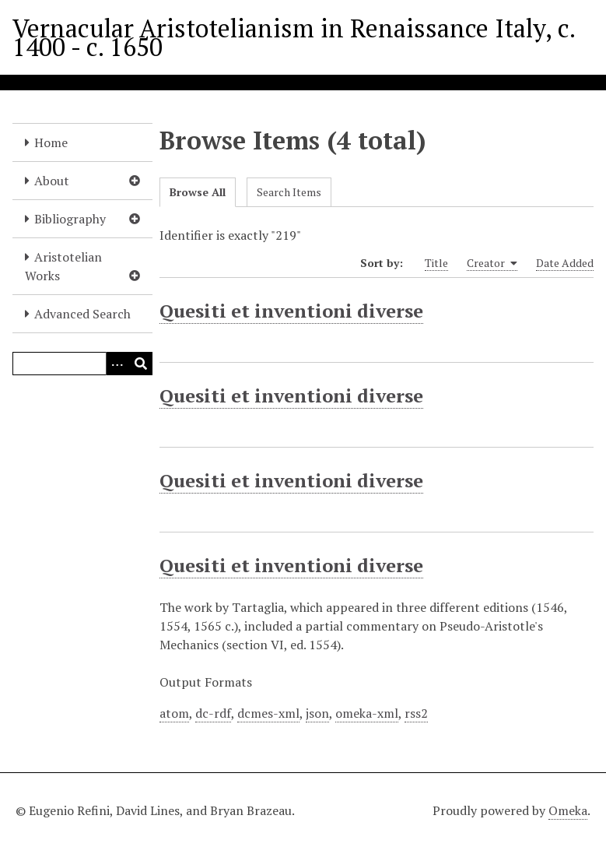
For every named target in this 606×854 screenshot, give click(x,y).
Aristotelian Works (63, 266)
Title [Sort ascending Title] (436, 262)
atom (174, 713)
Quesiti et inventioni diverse (291, 310)
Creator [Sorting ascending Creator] (492, 263)
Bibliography (70, 218)
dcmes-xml (268, 713)
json (317, 713)
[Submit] (140, 363)
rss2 (416, 713)
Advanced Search (82, 313)
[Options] (117, 363)
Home (51, 142)
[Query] (82, 363)
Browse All (198, 192)
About (51, 180)
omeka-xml (366, 713)
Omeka (567, 810)
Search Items (289, 192)
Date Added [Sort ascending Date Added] (565, 262)
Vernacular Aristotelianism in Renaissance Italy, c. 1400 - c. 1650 (293, 37)
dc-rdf (213, 713)
